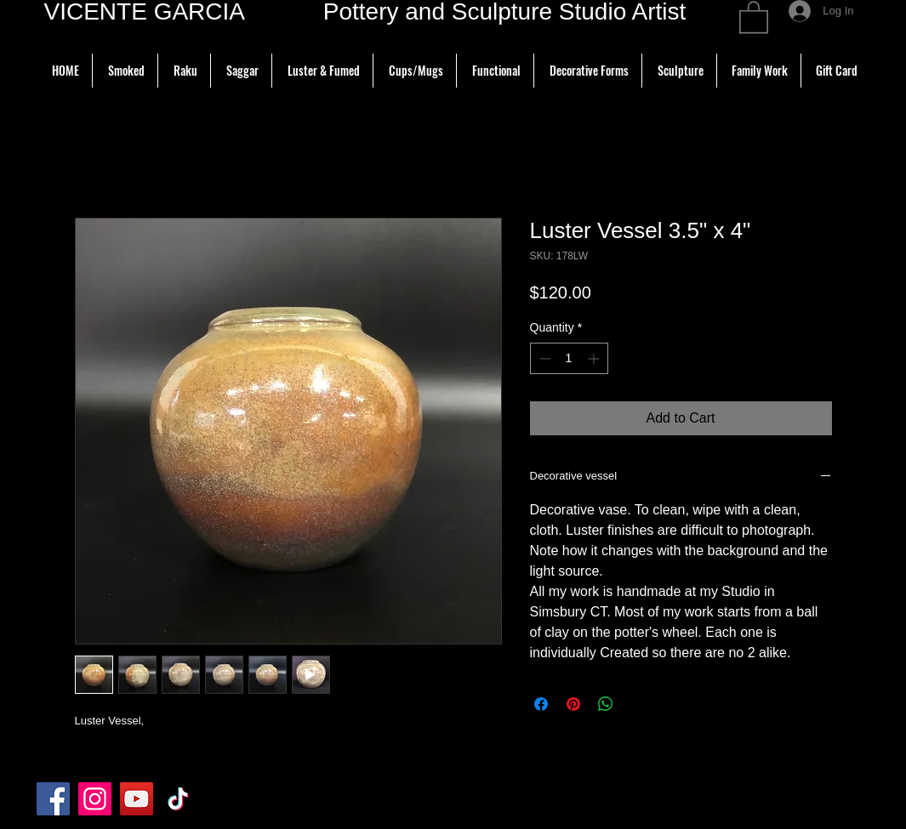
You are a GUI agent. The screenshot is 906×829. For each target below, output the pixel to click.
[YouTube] (136, 798)
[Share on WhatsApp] (605, 704)
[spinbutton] (569, 358)
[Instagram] (94, 798)
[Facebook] (53, 798)
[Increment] (595, 358)
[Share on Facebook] (541, 704)
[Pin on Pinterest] (573, 704)
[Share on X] (638, 704)
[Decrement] (543, 358)
